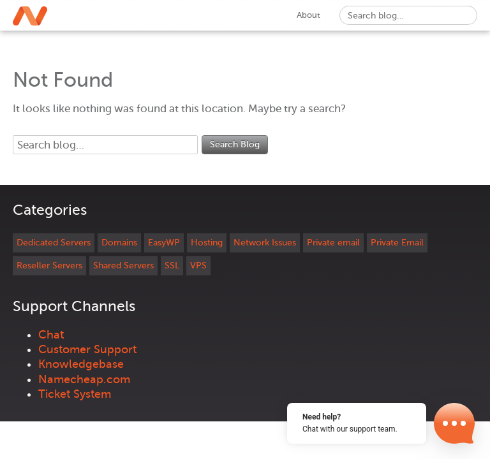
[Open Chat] (454, 423)
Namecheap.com (84, 379)
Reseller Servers (49, 265)
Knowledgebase (81, 364)
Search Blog (235, 144)
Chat (51, 334)
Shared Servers (123, 265)
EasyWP (164, 242)
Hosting (207, 242)
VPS (198, 265)
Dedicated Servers (54, 242)
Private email (333, 242)
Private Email (397, 242)
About (308, 15)
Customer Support (87, 349)
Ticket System (74, 394)
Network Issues (265, 242)
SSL (172, 265)
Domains (119, 242)
